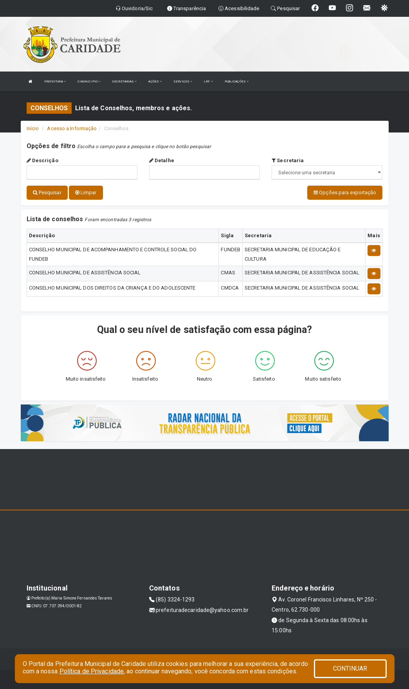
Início (33, 128)
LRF (208, 81)
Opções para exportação (345, 192)
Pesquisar (47, 192)
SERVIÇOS (182, 81)
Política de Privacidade (91, 671)
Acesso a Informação (72, 128)
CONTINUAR (350, 668)
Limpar (86, 192)
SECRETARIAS (124, 81)
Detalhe (161, 160)
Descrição (42, 160)
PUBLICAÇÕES (237, 81)
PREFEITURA (55, 81)
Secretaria (288, 160)
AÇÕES (155, 81)
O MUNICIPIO (88, 81)
